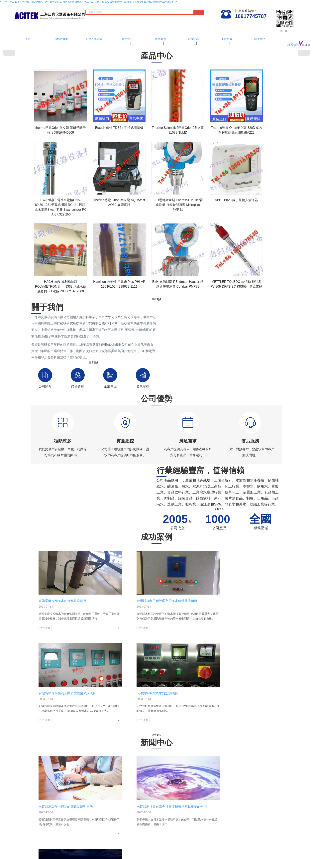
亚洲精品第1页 (34, 853)
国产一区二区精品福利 (261, 839)
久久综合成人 (112, 850)
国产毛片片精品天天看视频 (70, 835)
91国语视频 (82, 850)
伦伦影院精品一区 (276, 835)
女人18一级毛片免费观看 (146, 839)
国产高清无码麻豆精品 (239, 853)
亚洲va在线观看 (169, 842)
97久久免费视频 (95, 842)
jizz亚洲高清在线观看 (19, 839)
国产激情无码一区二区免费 (276, 842)
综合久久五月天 (105, 853)
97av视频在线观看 (86, 853)
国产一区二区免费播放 (264, 853)
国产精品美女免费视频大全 (191, 835)
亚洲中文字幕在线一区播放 (286, 850)
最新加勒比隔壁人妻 (19, 842)
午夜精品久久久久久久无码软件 (147, 853)
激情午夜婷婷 (51, 853)
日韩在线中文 (184, 839)
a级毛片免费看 (67, 853)
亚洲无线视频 (85, 857)
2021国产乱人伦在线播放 (45, 839)
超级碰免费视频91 (141, 846)
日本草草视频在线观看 (189, 850)
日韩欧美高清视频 (15, 853)
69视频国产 (220, 853)
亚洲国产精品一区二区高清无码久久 (156, 835)
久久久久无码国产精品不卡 (62, 857)
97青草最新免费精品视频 (118, 839)
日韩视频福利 (97, 850)
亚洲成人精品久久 (161, 846)
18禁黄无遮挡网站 (302, 842)
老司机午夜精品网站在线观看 (159, 850)
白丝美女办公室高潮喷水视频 (250, 835)
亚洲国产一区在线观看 (124, 835)
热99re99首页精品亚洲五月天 (15, 846)
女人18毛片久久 (28, 835)
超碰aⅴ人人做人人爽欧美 (229, 842)
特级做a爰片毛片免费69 (205, 839)
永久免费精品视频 (83, 846)
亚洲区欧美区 (67, 850)
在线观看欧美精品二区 (60, 846)
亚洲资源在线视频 (34, 850)
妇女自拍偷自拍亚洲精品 (199, 853)
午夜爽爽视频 (40, 846)
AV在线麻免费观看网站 (117, 842)
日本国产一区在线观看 (290, 853)
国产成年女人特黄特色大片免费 (265, 846)
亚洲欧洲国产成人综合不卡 (45, 842)
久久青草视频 (122, 853)
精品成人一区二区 (284, 839)
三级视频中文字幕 (232, 850)
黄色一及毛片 (52, 850)
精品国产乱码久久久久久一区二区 (197, 842)
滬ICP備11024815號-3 (156, 808)
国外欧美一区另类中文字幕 (233, 839)
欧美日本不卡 (263, 850)
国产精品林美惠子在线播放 (145, 842)
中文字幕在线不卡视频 (73, 842)
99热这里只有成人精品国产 (32, 857)
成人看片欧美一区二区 (98, 835)
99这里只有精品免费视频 (220, 835)
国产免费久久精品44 (132, 850)
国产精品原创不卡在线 (184, 846)
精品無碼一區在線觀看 (91, 839)
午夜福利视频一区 (211, 850)
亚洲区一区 (249, 850)
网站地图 (183, 832)
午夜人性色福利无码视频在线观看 (112, 846)
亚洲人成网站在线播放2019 (233, 846)
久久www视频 (168, 839)
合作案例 (41, 612)
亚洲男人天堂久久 (175, 853)
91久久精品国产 (14, 850)
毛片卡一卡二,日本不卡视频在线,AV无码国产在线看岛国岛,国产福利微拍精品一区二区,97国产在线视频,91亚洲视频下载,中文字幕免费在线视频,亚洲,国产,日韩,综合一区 (89, 1)
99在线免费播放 (46, 835)
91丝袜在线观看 (68, 839)
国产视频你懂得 (252, 842)
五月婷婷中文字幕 (207, 846)
